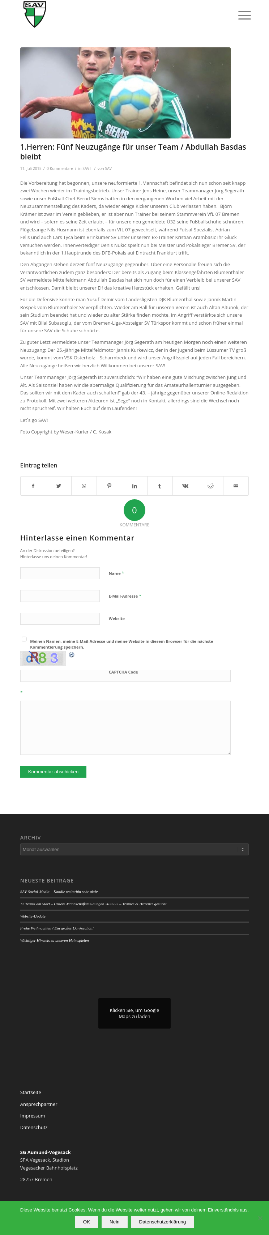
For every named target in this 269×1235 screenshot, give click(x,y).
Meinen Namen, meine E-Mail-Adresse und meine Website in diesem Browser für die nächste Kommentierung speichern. (121, 644)
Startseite (30, 1092)
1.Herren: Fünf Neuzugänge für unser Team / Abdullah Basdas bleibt (133, 152)
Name (116, 573)
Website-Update (33, 916)
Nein (114, 1222)
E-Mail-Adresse (125, 596)
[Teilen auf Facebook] (33, 486)
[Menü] (239, 15)
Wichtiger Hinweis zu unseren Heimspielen (54, 940)
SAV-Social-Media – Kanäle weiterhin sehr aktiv (59, 891)
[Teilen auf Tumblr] (160, 486)
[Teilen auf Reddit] (210, 486)
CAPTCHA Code (123, 672)
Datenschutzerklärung (162, 1222)
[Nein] (260, 1218)
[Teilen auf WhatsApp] (84, 486)
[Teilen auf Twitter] (58, 486)
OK (86, 1222)
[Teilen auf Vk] (185, 486)
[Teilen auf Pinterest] (109, 486)
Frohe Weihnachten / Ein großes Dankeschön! (57, 928)
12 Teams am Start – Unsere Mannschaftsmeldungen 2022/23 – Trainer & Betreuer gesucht (93, 904)
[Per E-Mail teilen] (235, 486)
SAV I (86, 168)
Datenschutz (34, 1127)
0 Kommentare (60, 168)
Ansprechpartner (38, 1104)
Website (117, 618)
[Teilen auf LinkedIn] (134, 486)
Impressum (32, 1115)
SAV (108, 168)
